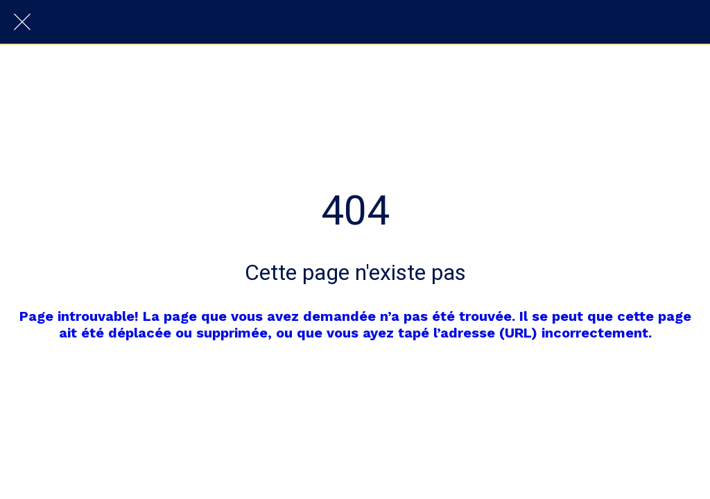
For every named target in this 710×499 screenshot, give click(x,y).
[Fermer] (22, 22)
